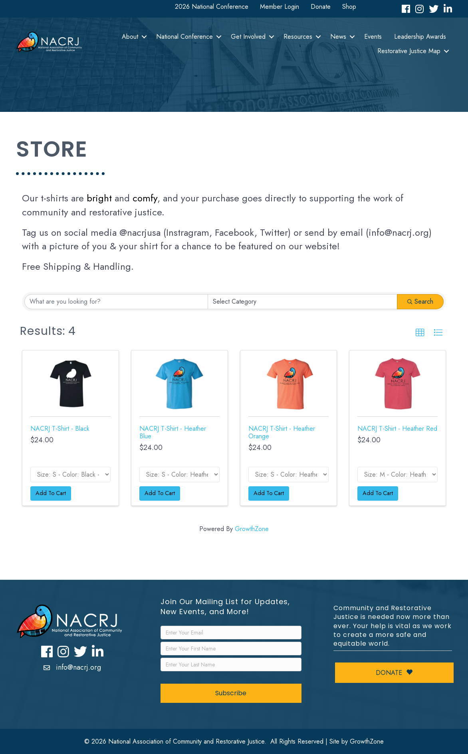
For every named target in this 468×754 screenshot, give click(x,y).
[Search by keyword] (116, 301)
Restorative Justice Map (408, 51)
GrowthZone (252, 528)
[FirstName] (231, 648)
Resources (298, 36)
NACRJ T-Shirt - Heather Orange (281, 432)
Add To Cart (51, 493)
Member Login (279, 6)
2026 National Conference (211, 6)
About (130, 36)
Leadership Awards (420, 36)
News (338, 36)
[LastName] (231, 664)
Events (373, 36)
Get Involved (248, 36)
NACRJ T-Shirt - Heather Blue (172, 432)
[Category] (303, 301)
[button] (420, 333)
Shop (349, 6)
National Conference (184, 36)
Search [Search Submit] (420, 301)
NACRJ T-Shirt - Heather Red (397, 428)
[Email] (231, 632)
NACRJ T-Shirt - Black (59, 428)
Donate (321, 6)
